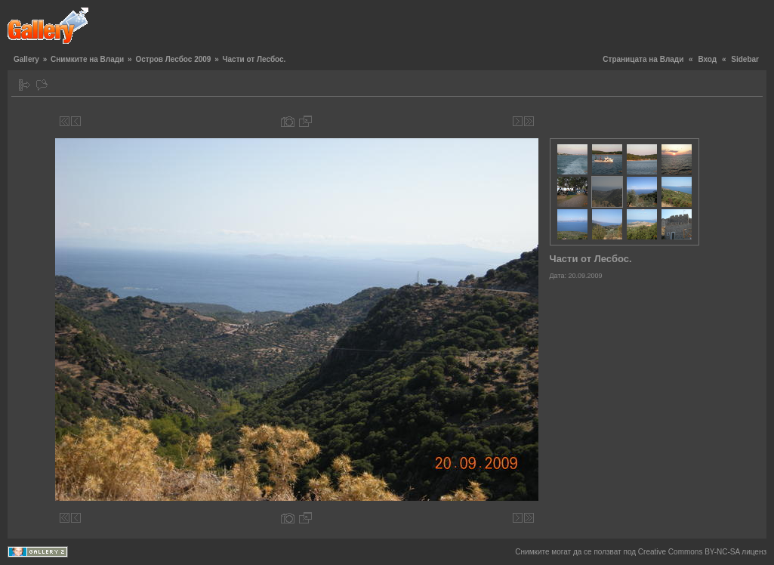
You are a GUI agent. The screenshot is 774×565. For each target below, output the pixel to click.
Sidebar (745, 59)
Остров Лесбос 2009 (173, 59)
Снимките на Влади (87, 59)
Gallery (26, 59)
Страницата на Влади (643, 59)
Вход (707, 59)
